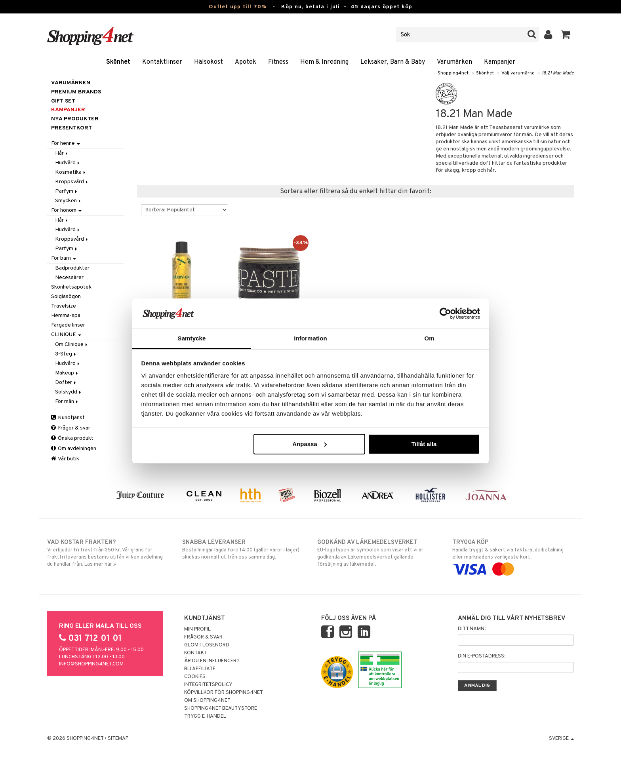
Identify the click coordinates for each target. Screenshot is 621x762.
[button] (566, 34)
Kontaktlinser (162, 62)
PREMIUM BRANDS (76, 92)
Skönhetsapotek (71, 287)
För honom (66, 210)
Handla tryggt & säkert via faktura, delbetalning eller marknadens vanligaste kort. (513, 555)
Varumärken (454, 62)
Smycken (68, 201)
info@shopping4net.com (91, 664)
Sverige (561, 738)
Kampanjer (499, 62)
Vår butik (65, 459)
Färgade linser (68, 325)
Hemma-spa (65, 315)
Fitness (278, 62)
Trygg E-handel (205, 716)
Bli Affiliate (199, 669)
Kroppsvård (72, 182)
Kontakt (195, 653)
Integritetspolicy (208, 685)
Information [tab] (310, 338)
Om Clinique (72, 344)
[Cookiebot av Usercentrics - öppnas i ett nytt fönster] (445, 313)
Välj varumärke (517, 73)
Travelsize (63, 306)
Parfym (66, 191)
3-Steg (66, 354)
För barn (63, 258)
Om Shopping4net (207, 700)
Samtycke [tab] (192, 338)
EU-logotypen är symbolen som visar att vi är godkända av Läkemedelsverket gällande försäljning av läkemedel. (378, 553)
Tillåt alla (423, 444)
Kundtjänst (68, 417)
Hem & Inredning (324, 62)
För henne (65, 143)
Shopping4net (453, 73)
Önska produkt (72, 438)
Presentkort (71, 128)
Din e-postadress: (481, 656)
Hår (62, 153)
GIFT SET (63, 101)
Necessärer (69, 277)
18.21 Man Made (558, 73)
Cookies (195, 677)
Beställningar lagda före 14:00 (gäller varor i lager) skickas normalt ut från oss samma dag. (243, 549)
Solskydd (68, 392)
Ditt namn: (472, 629)
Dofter (66, 382)
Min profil (197, 629)
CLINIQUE (66, 334)
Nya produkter (75, 119)
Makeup (67, 373)
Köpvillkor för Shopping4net (223, 693)
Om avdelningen (73, 448)
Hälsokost (208, 62)
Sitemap (118, 738)
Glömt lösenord (206, 645)
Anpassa (309, 444)
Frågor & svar (70, 428)
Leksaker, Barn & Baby (392, 62)
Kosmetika (71, 172)
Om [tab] (429, 338)
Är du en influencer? (212, 661)
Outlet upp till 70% (238, 7)
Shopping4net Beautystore (220, 708)
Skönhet (118, 62)
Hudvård (68, 163)
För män (67, 401)
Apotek (245, 62)
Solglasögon (66, 296)
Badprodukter (72, 268)
